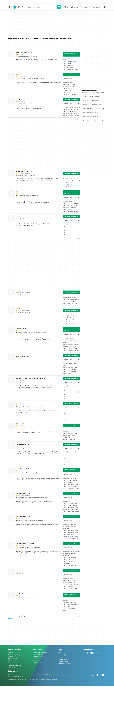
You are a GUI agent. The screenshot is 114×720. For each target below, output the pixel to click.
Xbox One (65, 86)
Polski (60, 674)
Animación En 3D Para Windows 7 (70, 392)
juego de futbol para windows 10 (70, 109)
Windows (65, 82)
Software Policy (37, 660)
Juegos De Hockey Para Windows (70, 211)
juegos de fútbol (66, 92)
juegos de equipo (67, 373)
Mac (74, 452)
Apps (66, 7)
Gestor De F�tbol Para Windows (70, 460)
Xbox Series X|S (73, 84)
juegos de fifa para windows (69, 230)
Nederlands (56, 674)
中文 (25, 676)
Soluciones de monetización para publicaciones (40, 653)
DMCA (59, 652)
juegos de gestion (67, 458)
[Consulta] (42, 7)
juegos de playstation (68, 115)
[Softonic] (18, 7)
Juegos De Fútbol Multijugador (69, 182)
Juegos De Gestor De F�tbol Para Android (71, 484)
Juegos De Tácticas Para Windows (70, 186)
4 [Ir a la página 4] (24, 616)
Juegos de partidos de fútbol (69, 111)
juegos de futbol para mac (69, 561)
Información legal (62, 654)
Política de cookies (63, 661)
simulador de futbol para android (70, 462)
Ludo (73, 411)
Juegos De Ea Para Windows (69, 369)
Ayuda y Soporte (12, 658)
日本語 (46, 674)
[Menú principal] (9, 7)
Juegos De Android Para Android (70, 61)
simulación (65, 415)
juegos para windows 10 (68, 323)
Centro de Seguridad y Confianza (14, 655)
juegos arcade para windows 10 (70, 394)
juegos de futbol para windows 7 (70, 301)
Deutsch (13, 674)
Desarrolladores (94, 7)
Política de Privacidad (63, 659)
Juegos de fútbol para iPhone (69, 565)
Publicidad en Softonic (39, 662)
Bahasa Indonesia (35, 674)
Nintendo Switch (72, 86)
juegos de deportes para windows (71, 299)
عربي (9, 674)
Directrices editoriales (13, 663)
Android (64, 59)
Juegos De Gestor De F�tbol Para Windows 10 (71, 532)
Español (23, 674)
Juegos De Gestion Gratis (68, 65)
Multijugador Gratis (67, 346)
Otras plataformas (71, 78)
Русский (71, 674)
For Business (11, 667)
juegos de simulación (68, 482)
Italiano (42, 674)
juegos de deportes (67, 534)
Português (65, 674)
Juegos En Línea (66, 606)
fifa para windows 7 (72, 303)
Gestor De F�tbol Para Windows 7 (70, 536)
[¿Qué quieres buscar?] (59, 7)
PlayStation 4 (66, 84)
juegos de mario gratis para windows (71, 203)
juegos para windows (68, 67)
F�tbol (72, 88)
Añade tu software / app (14, 665)
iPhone (74, 363)
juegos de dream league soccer (70, 69)
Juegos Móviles (66, 563)
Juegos (74, 7)
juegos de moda (66, 226)
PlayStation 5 (71, 82)
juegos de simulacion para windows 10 (71, 350)
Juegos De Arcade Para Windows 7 (70, 396)
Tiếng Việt (20, 676)
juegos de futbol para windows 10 (70, 348)
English (18, 674)
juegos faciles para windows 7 (70, 205)
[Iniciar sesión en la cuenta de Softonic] (104, 7)
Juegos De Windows (67, 586)
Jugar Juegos (66, 88)
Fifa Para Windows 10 (67, 90)
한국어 (50, 674)
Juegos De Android (67, 63)
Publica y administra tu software (39, 657)
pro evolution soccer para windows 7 (71, 180)
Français (28, 674)
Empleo (10, 660)
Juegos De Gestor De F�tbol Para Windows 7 (71, 507)
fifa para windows (72, 297)
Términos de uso (62, 657)
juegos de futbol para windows (70, 319)
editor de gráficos (67, 184)
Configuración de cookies (64, 663)
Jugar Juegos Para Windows (69, 94)
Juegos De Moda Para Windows (70, 234)
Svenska (76, 674)
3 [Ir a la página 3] (19, 616)
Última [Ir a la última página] (76, 616)
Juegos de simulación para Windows (71, 344)
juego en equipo (72, 582)
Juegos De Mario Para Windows (70, 207)
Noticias (83, 7)
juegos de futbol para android (70, 464)
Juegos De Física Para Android (69, 371)
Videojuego (76, 115)
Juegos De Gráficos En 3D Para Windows (71, 511)
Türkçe (15, 676)
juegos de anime (67, 398)
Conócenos (11, 652)
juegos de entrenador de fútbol (70, 480)
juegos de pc (71, 315)
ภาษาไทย (10, 676)
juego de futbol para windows (70, 113)
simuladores (76, 584)
